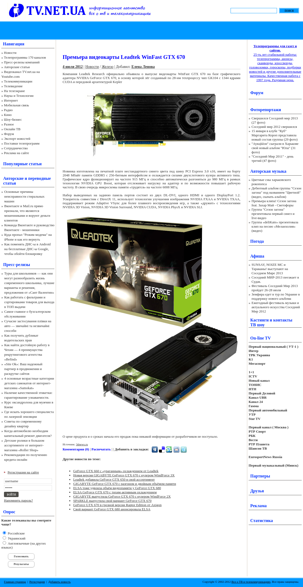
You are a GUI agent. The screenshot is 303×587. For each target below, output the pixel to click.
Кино (8, 115)
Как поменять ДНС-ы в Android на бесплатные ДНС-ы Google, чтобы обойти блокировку (27, 249)
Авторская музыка (268, 171)
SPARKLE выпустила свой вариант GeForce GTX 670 (112, 501)
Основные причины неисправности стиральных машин (24, 196)
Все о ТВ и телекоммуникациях (250, 581)
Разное (9, 124)
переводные (39, 178)
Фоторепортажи (265, 109)
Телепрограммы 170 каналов (25, 57)
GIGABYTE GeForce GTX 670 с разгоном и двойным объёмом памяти (124, 484)
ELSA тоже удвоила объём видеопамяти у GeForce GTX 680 (117, 488)
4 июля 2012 (73, 67)
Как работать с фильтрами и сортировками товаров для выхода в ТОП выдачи (29, 302)
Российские (16, 533)
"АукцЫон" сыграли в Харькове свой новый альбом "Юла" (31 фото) (275, 148)
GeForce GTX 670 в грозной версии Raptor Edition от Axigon (117, 505)
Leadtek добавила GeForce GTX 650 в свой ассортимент (114, 479)
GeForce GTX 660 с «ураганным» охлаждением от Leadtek (115, 471)
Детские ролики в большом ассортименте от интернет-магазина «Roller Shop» (24, 445)
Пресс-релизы (16, 264)
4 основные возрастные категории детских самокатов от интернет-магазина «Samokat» (29, 383)
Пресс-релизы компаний (22, 62)
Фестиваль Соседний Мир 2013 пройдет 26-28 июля (275, 288)
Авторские (13, 178)
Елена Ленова (143, 67)
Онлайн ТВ (12, 129)
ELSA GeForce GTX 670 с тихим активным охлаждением (115, 492)
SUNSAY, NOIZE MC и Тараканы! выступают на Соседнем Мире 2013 (270, 269)
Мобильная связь (16, 105)
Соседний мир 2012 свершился (274, 127)
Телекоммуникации (18, 81)
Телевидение (13, 86)
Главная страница (15, 581)
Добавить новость (59, 581)
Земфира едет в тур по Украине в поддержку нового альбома (276, 296)
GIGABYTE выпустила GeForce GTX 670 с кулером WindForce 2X (122, 496)
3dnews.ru (82, 444)
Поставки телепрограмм (22, 143)
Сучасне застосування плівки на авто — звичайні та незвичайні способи (27, 326)
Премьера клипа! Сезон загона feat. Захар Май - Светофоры (274, 203)
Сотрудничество (16, 148)
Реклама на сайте (16, 153)
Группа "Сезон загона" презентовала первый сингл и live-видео (273, 213)
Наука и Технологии (18, 96)
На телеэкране (14, 91)
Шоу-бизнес (13, 119)
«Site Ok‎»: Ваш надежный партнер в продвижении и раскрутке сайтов (23, 369)
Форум (9, 134)
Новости (10, 53)
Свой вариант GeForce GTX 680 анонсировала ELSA (111, 509)
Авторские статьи (17, 67)
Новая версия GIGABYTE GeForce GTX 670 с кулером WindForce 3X (124, 475)
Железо (107, 67)
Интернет (11, 100)
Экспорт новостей (17, 139)
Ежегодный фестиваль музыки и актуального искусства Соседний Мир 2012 (276, 307)
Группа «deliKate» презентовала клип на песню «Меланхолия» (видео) (275, 226)
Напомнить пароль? (18, 500)
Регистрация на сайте (23, 472)
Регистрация (37, 581)
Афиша (257, 256)
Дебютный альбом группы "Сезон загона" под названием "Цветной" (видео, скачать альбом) (276, 192)
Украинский (16, 538)
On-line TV (260, 338)
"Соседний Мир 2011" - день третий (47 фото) (272, 158)
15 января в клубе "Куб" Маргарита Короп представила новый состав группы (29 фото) (275, 135)
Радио (8, 110)
